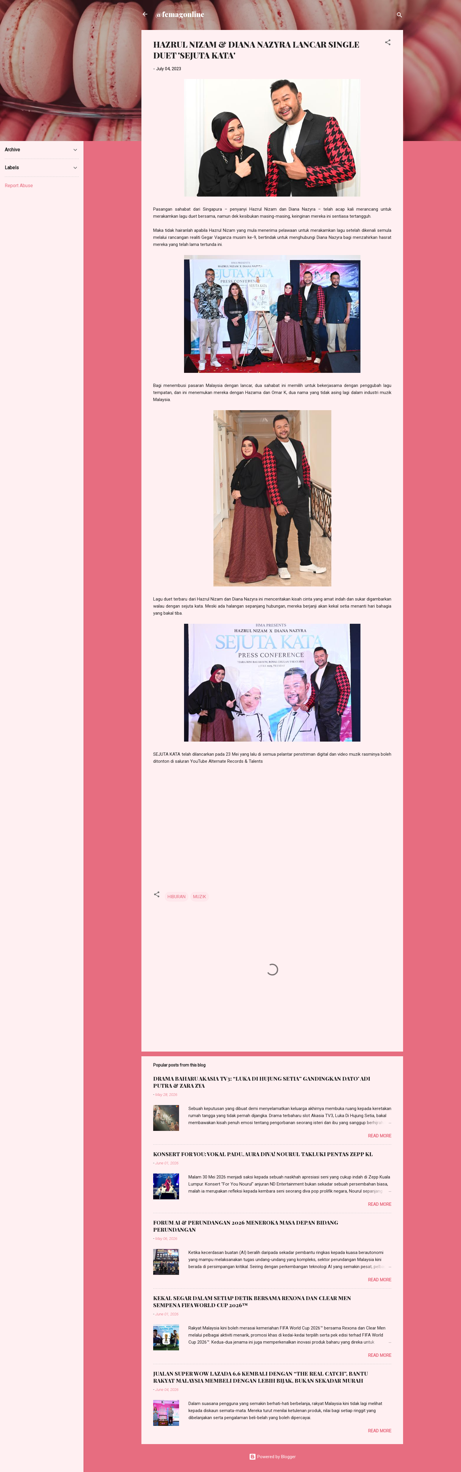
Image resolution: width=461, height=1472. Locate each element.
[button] (387, 43)
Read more (379, 1136)
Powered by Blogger (272, 1456)
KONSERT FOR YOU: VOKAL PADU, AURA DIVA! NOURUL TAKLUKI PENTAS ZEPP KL (263, 1154)
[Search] (399, 16)
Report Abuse (19, 185)
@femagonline (180, 14)
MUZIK (199, 896)
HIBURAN (177, 896)
